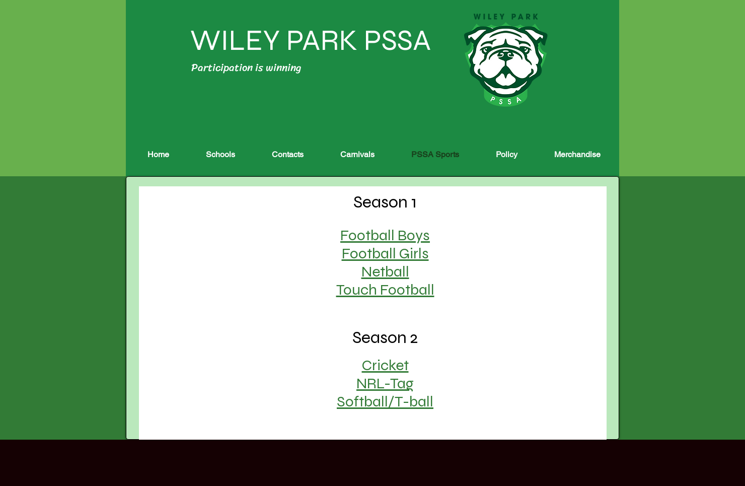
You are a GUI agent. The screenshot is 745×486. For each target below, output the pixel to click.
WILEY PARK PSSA (307, 40)
